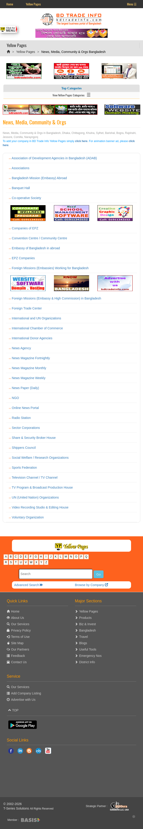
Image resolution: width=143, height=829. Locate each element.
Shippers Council (24, 447)
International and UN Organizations (36, 318)
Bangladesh (87, 630)
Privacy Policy (21, 630)
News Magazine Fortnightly (31, 358)
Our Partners (20, 649)
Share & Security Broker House (34, 437)
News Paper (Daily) (25, 388)
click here (81, 141)
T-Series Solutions (16, 808)
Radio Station (21, 418)
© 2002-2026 (12, 804)
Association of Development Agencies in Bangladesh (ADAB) (54, 158)
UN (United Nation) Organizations (35, 497)
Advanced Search (28, 585)
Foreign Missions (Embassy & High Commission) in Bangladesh (56, 298)
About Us (17, 618)
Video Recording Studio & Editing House (40, 507)
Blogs (83, 643)
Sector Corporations (26, 428)
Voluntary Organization (28, 517)
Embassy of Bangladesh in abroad (36, 248)
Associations (21, 168)
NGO (15, 398)
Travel (83, 637)
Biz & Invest (87, 624)
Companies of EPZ (25, 228)
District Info (87, 662)
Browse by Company (91, 585)
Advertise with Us (23, 699)
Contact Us (19, 662)
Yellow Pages (33, 4)
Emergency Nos (90, 656)
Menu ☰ (132, 4)
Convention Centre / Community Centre (39, 238)
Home (9, 4)
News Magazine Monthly (29, 368)
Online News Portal (25, 408)
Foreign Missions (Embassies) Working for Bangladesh (50, 268)
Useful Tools (87, 649)
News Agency (21, 348)
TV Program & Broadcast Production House (42, 487)
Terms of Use (20, 637)
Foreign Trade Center (27, 308)
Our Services (20, 624)
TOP (13, 710)
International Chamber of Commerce (37, 328)
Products (85, 618)
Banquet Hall (21, 188)
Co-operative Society (26, 198)
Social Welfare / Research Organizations (40, 457)
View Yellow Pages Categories (72, 94)
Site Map (17, 643)
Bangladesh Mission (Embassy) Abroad (39, 178)
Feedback (18, 656)
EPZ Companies (23, 258)
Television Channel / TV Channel (35, 477)
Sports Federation (24, 467)
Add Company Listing (26, 693)
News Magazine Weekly (28, 378)
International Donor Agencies (32, 338)
